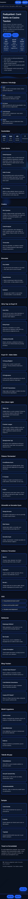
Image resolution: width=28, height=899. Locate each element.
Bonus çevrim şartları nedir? (11, 605)
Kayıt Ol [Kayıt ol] (25, 2)
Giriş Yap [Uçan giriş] (23, 889)
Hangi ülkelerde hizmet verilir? (12, 601)
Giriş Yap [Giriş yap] (18, 2)
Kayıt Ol (15, 35)
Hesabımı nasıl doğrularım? (11, 609)
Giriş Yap (7, 35)
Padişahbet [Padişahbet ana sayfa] (3, 2)
